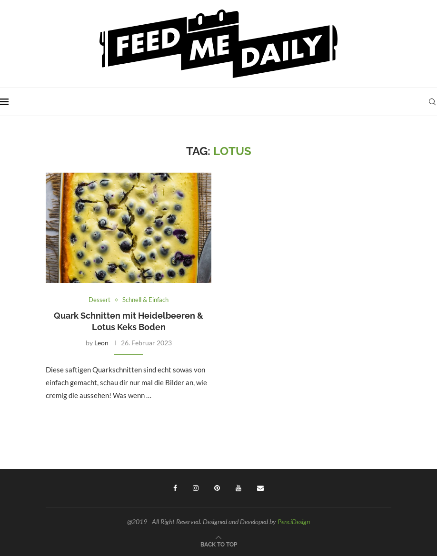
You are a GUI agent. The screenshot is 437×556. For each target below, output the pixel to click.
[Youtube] (238, 488)
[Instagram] (196, 488)
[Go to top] (218, 543)
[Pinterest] (217, 488)
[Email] (260, 488)
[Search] (432, 102)
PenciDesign (294, 521)
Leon (101, 343)
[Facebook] (175, 488)
